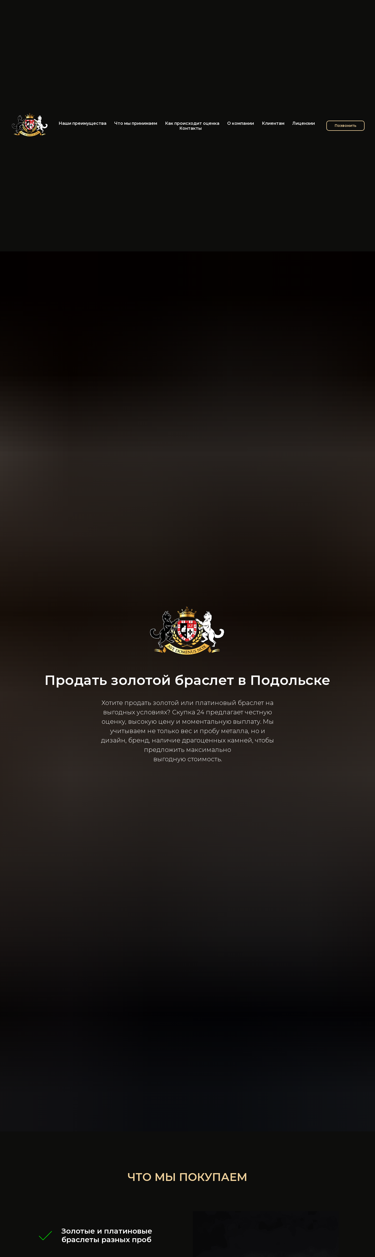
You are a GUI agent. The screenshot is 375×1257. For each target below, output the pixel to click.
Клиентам (273, 123)
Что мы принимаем (135, 123)
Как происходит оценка (192, 123)
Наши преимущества (82, 123)
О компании (240, 123)
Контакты (190, 128)
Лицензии (303, 123)
